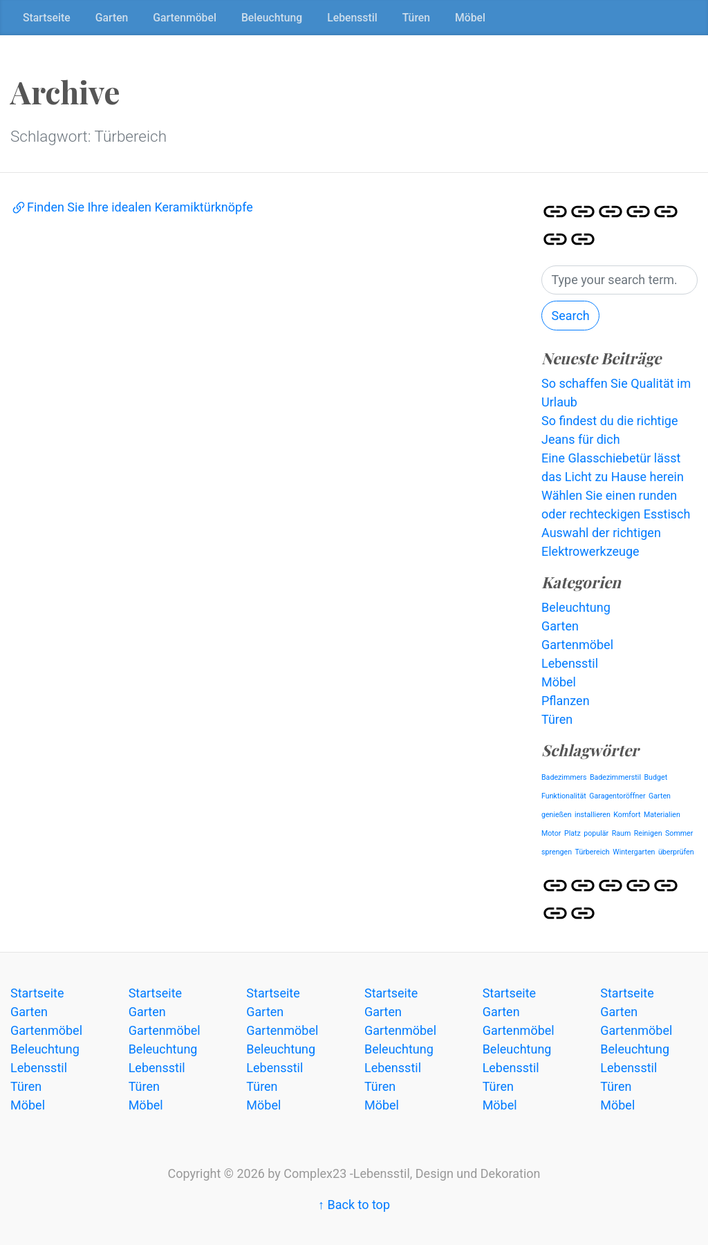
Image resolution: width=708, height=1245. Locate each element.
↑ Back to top (354, 1204)
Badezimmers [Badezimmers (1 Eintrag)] (563, 777)
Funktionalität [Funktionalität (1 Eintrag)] (563, 796)
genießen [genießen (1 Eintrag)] (556, 814)
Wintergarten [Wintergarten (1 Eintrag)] (634, 852)
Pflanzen (565, 700)
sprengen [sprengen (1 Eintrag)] (556, 852)
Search (570, 315)
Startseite (47, 17)
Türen (416, 17)
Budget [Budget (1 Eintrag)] (655, 777)
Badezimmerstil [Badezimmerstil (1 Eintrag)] (615, 777)
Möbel (470, 17)
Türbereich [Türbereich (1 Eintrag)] (592, 852)
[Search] (619, 280)
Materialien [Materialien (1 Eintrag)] (662, 814)
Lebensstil (352, 17)
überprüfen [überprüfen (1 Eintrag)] (676, 852)
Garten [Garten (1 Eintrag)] (660, 796)
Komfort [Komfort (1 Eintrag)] (626, 814)
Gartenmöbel (184, 17)
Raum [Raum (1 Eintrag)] (621, 833)
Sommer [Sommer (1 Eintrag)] (679, 833)
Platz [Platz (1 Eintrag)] (572, 833)
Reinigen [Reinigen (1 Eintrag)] (648, 833)
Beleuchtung (271, 17)
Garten (112, 17)
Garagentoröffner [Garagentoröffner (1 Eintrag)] (617, 796)
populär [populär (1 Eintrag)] (596, 833)
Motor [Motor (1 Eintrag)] (551, 833)
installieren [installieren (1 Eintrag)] (593, 814)
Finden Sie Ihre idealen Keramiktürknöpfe (131, 207)
